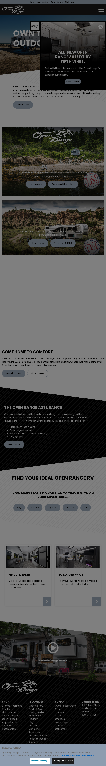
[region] (53, 755)
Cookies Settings (40, 761)
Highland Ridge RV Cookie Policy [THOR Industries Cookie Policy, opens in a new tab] (78, 755)
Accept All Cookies (63, 761)
